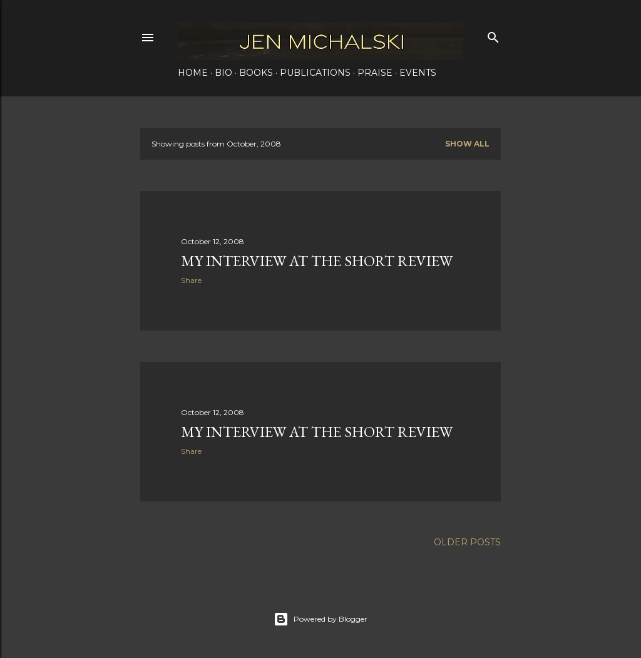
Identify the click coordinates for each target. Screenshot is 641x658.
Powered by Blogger (320, 619)
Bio (223, 72)
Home (193, 72)
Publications (315, 72)
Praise (374, 72)
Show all (467, 143)
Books (256, 72)
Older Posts (467, 542)
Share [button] (191, 280)
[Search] (493, 35)
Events (417, 72)
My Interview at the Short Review (317, 260)
